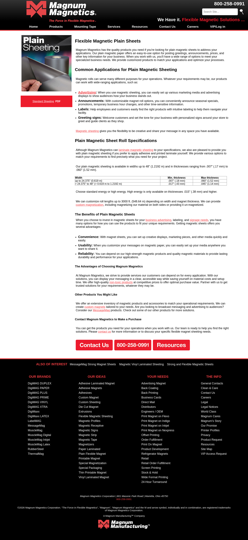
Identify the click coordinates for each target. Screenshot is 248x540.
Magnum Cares (210, 416)
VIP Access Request (214, 453)
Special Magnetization (92, 463)
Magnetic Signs (88, 430)
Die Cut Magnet (88, 406)
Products (56, 26)
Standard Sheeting (43, 101)
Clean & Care (209, 388)
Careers (193, 26)
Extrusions (85, 411)
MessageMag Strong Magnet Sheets (93, 364)
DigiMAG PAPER (38, 388)
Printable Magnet (89, 458)
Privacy (205, 435)
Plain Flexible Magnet (92, 453)
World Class (208, 411)
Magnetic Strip (88, 435)
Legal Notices (209, 406)
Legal (204, 402)
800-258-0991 (229, 3)
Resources (140, 26)
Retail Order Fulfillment (155, 463)
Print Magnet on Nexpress (157, 430)
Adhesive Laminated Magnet (97, 383)
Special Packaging (90, 467)
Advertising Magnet (153, 383)
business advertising (158, 220)
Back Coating (149, 388)
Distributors (148, 406)
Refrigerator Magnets (154, 453)
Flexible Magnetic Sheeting (96, 416)
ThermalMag (36, 453)
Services (114, 26)
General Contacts (212, 383)
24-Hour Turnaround (154, 482)
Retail (145, 458)
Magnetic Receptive (91, 425)
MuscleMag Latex (39, 444)
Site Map (206, 449)
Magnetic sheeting (87, 131)
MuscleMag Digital (39, 435)
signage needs (199, 220)
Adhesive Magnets (90, 388)
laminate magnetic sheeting (136, 150)
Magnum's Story (211, 421)
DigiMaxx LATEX (38, 416)
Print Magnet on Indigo (155, 421)
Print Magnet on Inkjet (155, 425)
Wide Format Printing (154, 477)
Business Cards (151, 397)
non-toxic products (121, 282)
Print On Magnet (151, 444)
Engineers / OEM (152, 411)
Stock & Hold (149, 472)
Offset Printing (150, 435)
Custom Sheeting (89, 402)
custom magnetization (89, 204)
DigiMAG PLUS (37, 392)
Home (33, 26)
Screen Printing (151, 467)
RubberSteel (36, 449)
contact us (104, 331)
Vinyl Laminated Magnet (94, 477)
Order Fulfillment (151, 439)
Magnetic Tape (88, 439)
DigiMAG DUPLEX (39, 383)
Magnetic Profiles (89, 421)
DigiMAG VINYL (38, 402)
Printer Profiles (210, 430)
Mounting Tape (85, 26)
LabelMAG (34, 421)
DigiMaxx (33, 411)
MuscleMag (35, 430)
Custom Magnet (89, 397)
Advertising (87, 92)
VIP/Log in (217, 26)
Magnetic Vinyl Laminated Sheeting (141, 364)
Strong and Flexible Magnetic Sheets (190, 364)
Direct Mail (148, 402)
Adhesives (85, 392)
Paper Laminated (89, 449)
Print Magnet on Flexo (155, 416)
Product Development (155, 449)
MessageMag (101, 310)
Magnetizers (86, 444)
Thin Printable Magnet (92, 472)
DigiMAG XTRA (37, 406)
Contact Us (167, 26)
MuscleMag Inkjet (39, 439)
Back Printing (149, 392)
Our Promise (209, 425)
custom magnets (94, 307)
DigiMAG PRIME (38, 397)
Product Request (211, 439)
